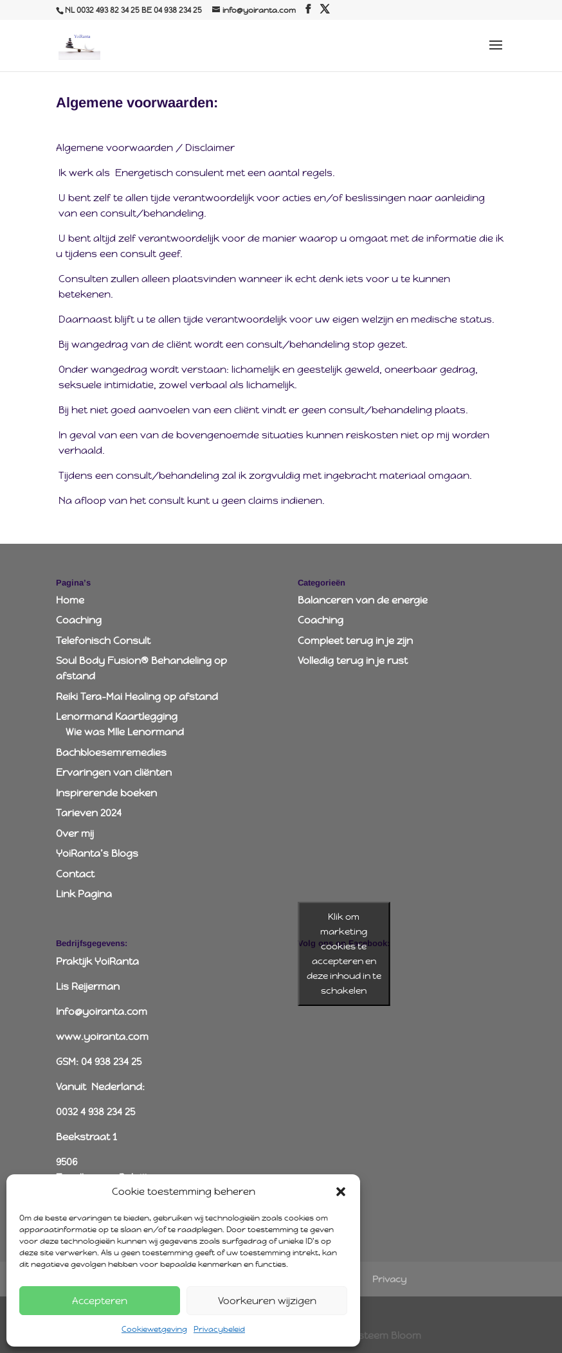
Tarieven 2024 (89, 813)
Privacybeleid (219, 1329)
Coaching (79, 620)
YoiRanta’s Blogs (97, 853)
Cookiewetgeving (154, 1329)
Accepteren (99, 1301)
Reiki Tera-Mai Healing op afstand (137, 696)
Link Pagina (84, 894)
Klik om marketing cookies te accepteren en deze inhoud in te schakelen (344, 953)
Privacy (389, 1279)
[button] (340, 1191)
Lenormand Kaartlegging (116, 716)
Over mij (75, 833)
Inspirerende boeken (106, 793)
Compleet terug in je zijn (355, 640)
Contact (75, 874)
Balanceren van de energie (363, 600)
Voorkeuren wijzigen (267, 1301)
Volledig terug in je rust (353, 660)
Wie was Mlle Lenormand (125, 732)
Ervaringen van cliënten (114, 772)
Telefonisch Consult (103, 640)
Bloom (406, 1335)
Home (70, 600)
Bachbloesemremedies (111, 752)
